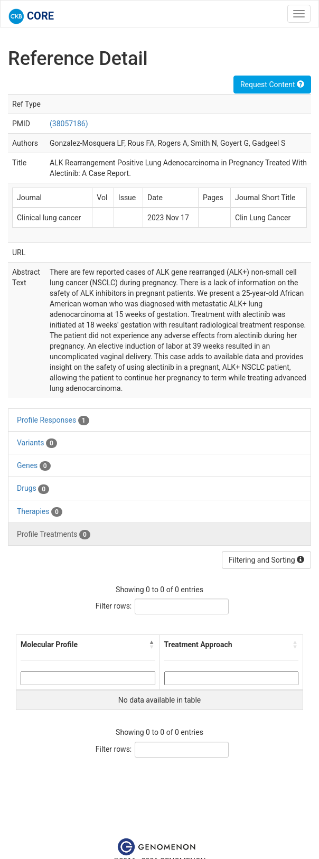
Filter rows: (114, 606)
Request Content (272, 84)
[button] (152, 644)
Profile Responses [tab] (53, 420)
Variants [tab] (37, 443)
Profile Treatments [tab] (53, 534)
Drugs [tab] (33, 488)
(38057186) (69, 123)
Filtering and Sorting (266, 560)
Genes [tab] (34, 466)
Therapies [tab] (39, 512)
